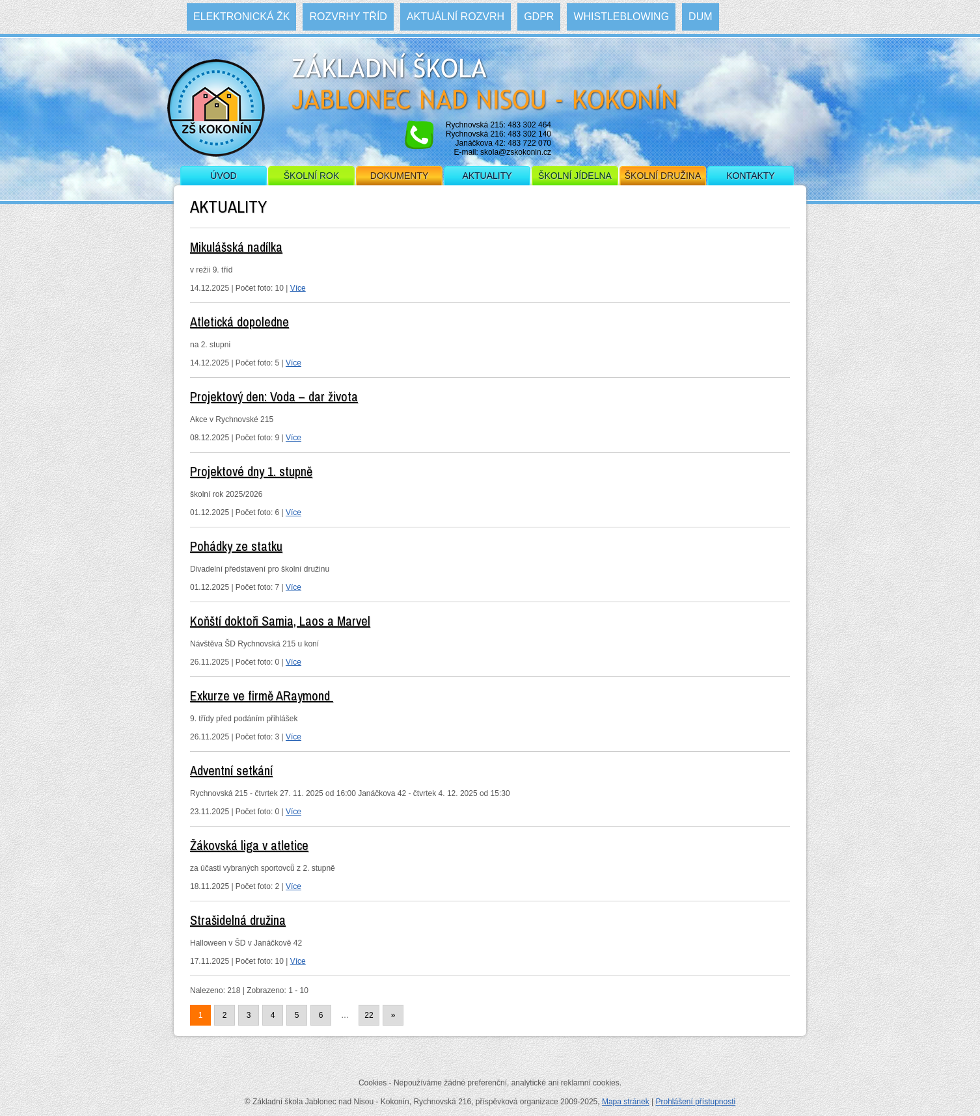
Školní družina (663, 175)
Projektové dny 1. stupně (251, 471)
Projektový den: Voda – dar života (274, 396)
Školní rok (312, 175)
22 (368, 1015)
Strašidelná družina (238, 920)
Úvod (223, 175)
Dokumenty (399, 175)
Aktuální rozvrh (455, 16)
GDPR (539, 16)
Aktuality (486, 175)
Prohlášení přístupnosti (695, 1101)
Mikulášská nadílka (236, 247)
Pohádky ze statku (236, 546)
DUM (700, 16)
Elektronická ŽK (241, 16)
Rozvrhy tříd (348, 16)
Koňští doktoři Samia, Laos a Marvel (280, 621)
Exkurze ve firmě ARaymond (261, 695)
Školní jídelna (575, 175)
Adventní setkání (231, 770)
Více (298, 288)
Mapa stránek (625, 1101)
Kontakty (750, 175)
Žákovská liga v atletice (249, 845)
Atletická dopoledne (239, 321)
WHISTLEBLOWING (621, 16)
